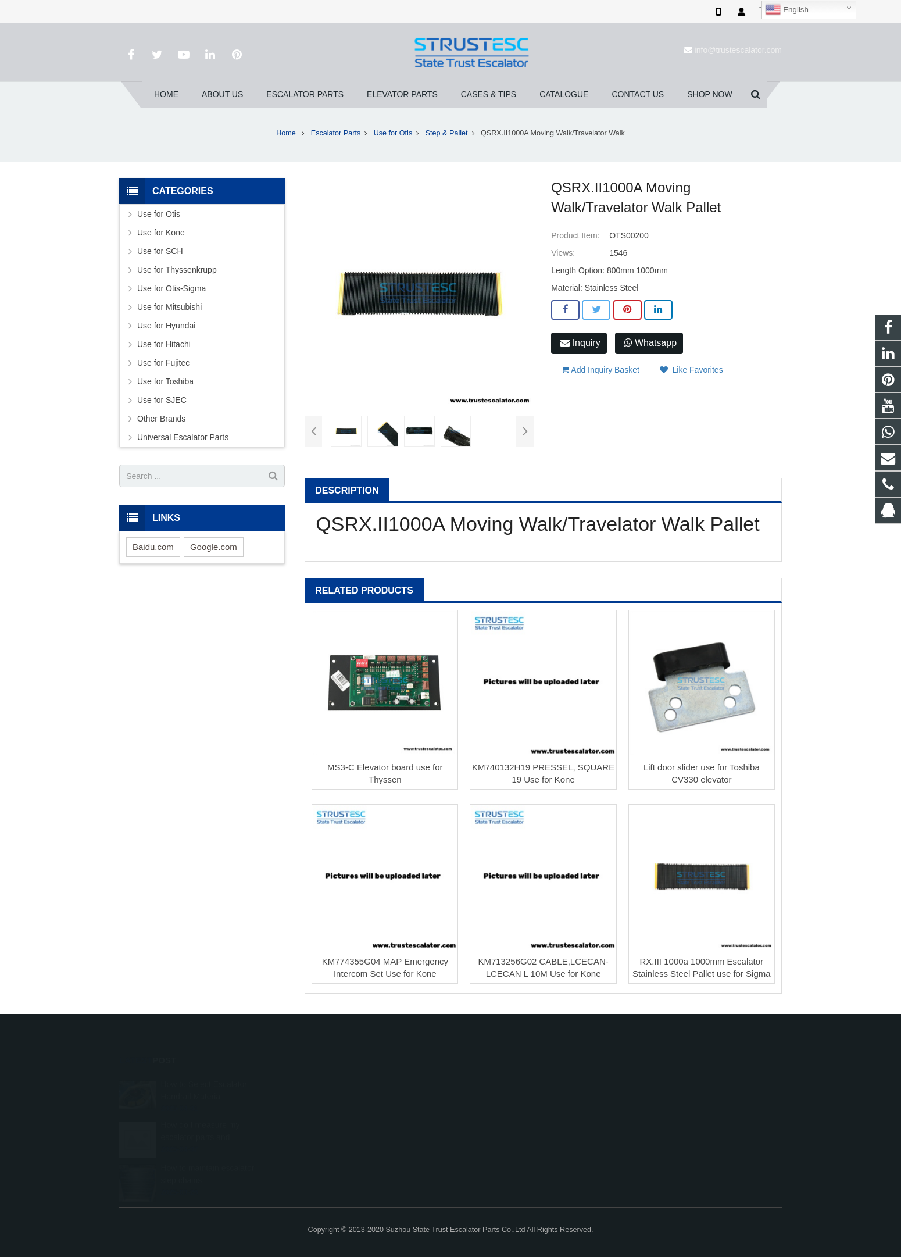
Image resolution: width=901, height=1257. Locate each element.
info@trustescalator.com (738, 50)
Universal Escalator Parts (182, 437)
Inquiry (580, 343)
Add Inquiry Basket (600, 369)
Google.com (213, 547)
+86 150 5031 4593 (502, 1117)
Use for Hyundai (166, 325)
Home (286, 133)
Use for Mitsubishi (169, 307)
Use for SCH (160, 251)
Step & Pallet (447, 133)
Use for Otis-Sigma (171, 288)
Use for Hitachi (164, 344)
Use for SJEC (162, 400)
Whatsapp (650, 343)
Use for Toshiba (165, 381)
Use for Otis (393, 133)
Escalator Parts (335, 133)
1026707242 (493, 1084)
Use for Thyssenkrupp (177, 269)
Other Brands (161, 418)
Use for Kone (161, 232)
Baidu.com (153, 547)
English (787, 10)
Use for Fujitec (163, 362)
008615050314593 (501, 1101)
